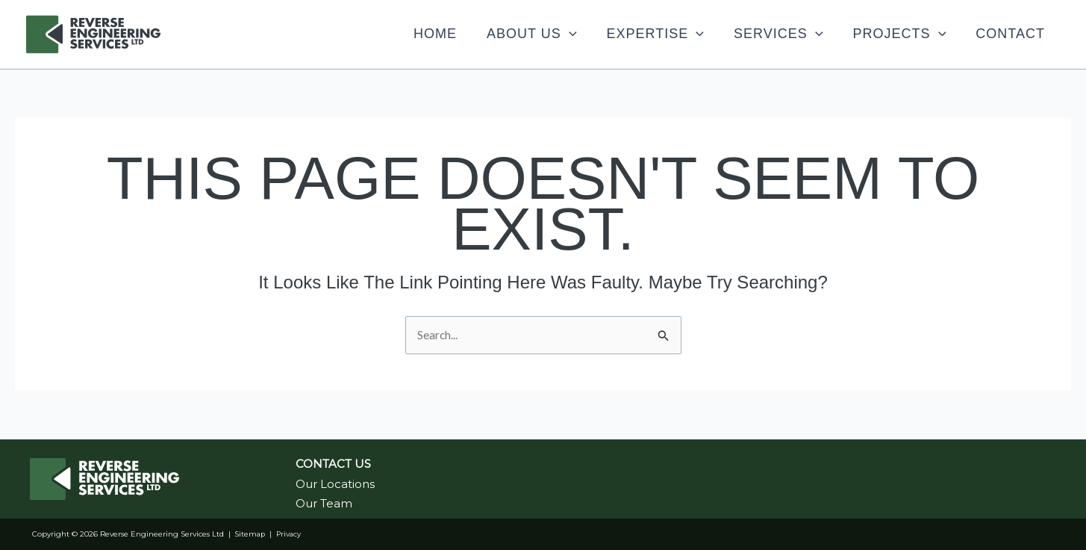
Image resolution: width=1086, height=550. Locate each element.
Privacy (291, 534)
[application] (502, 33)
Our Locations (335, 484)
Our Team (324, 503)
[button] (464, 33)
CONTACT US (333, 464)
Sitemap (251, 534)
